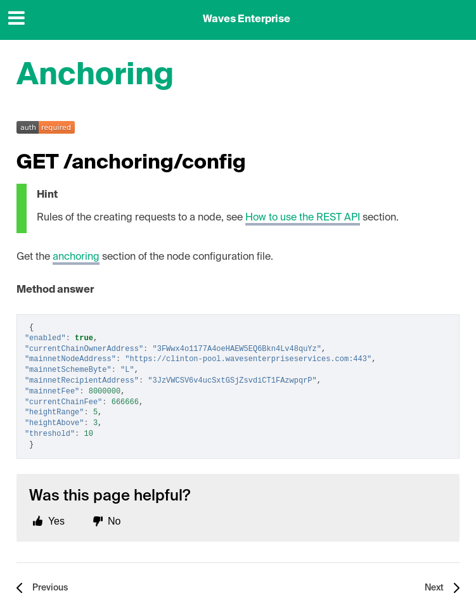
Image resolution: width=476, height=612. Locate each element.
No (114, 521)
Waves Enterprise (246, 20)
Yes (56, 521)
